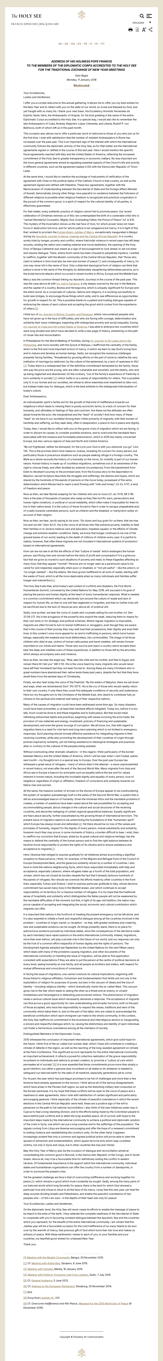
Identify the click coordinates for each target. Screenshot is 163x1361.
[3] (25, 365)
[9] (33, 1181)
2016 (42, 24)
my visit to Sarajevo (68, 283)
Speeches (32, 24)
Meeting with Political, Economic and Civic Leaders (58, 1274)
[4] (55, 378)
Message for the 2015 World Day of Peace (103, 1303)
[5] (53, 580)
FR (85, 43)
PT (103, 43)
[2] (36, 308)
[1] (100, 261)
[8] (55, 1064)
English (139, 23)
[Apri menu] (149, 16)
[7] (53, 848)
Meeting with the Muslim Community (48, 1257)
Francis (17, 24)
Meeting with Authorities (46, 1263)
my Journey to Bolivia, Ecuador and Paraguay (66, 314)
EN (73, 43)
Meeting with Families (40, 1269)
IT (91, 43)
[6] (80, 824)
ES (79, 43)
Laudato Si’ (47, 1297)
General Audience (41, 1280)
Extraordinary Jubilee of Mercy (75, 232)
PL (96, 43)
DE (66, 43)
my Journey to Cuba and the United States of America (55, 326)
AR (60, 43)
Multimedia (81, 85)
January (52, 24)
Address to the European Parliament (53, 1286)
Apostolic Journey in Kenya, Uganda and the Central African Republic (77, 236)
